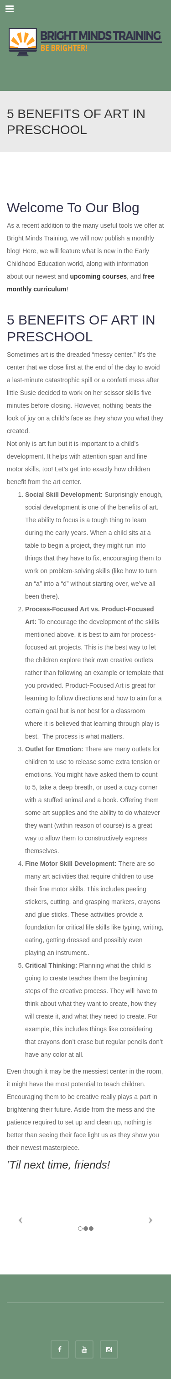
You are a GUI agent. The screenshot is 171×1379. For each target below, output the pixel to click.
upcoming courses (98, 276)
